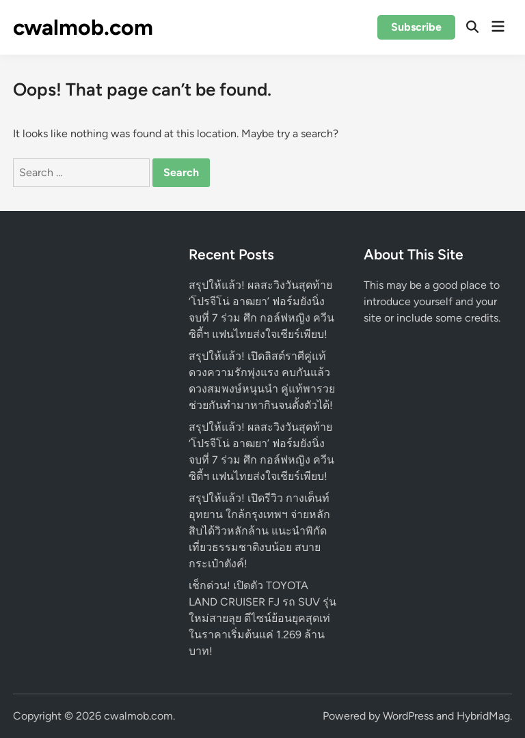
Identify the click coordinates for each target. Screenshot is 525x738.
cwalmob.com (83, 27)
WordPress (408, 715)
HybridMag (483, 715)
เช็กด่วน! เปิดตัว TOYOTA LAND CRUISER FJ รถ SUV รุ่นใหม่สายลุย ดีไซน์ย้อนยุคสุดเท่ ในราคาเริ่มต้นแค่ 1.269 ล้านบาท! (262, 618)
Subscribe (416, 26)
